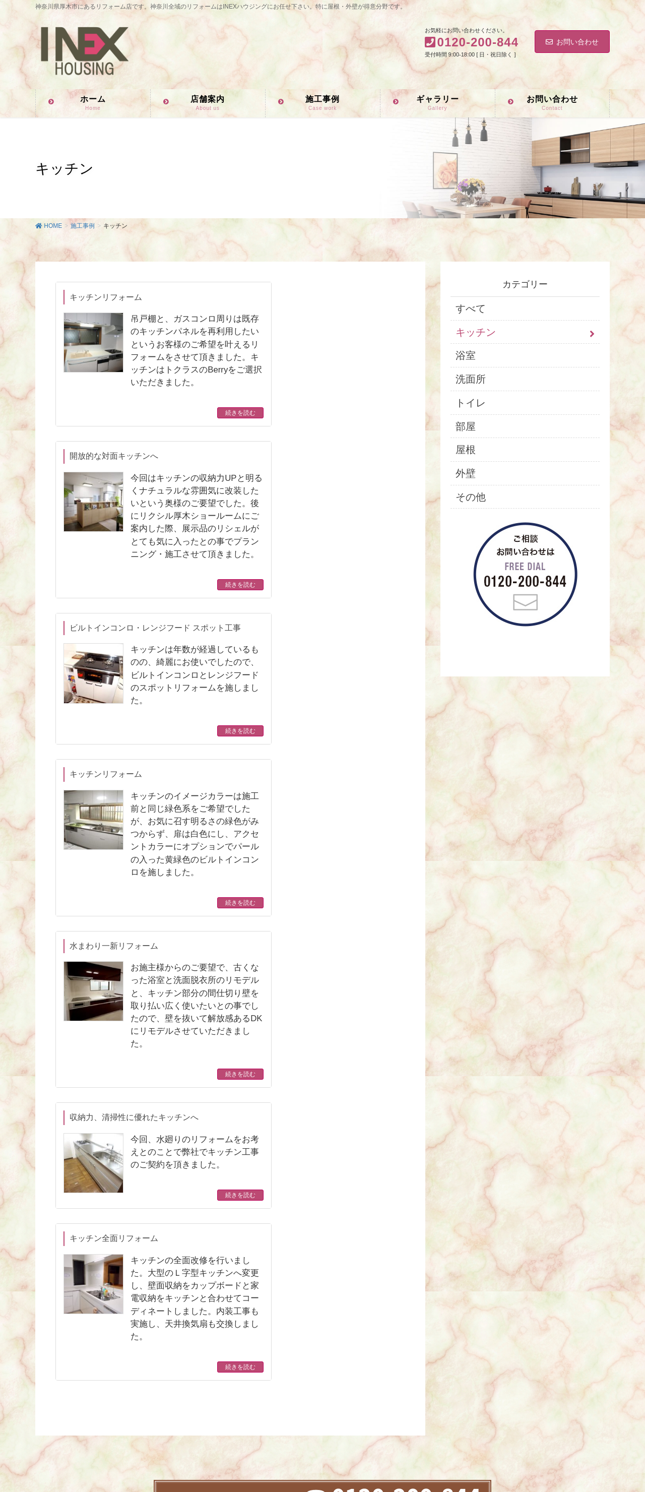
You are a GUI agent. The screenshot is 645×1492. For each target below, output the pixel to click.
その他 (471, 497)
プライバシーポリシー (270, 1370)
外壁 (466, 473)
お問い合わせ (572, 42)
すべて (471, 308)
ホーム (245, 1264)
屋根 (466, 449)
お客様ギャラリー (263, 1328)
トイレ (471, 402)
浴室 (466, 355)
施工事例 (249, 1306)
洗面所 (471, 379)
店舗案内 (249, 1285)
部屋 (466, 426)
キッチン (476, 332)
